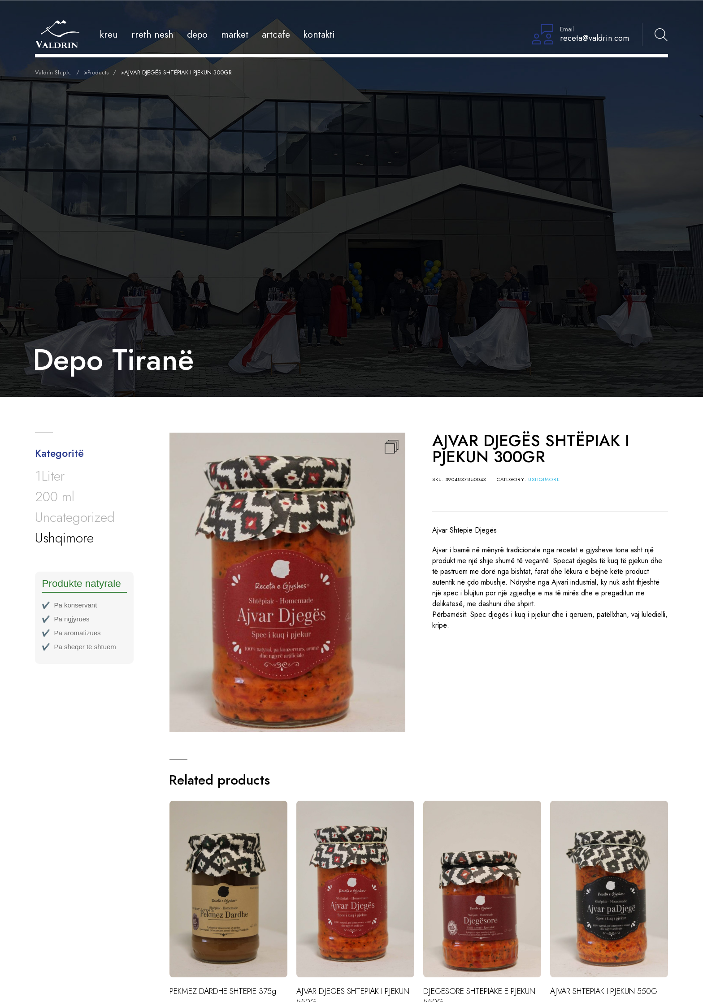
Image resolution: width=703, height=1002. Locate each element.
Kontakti (319, 34)
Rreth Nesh (152, 34)
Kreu (109, 34)
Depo (197, 34)
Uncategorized (75, 517)
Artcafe (276, 34)
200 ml (54, 496)
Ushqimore (544, 479)
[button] (391, 446)
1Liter (50, 476)
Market (234, 34)
